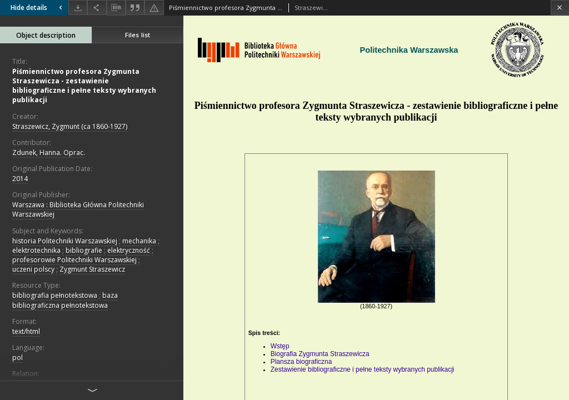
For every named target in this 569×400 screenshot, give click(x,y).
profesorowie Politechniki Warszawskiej (74, 259)
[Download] (77, 7)
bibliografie (84, 250)
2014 (20, 178)
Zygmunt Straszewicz (92, 269)
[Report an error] (153, 7)
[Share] (96, 7)
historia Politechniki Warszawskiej (64, 241)
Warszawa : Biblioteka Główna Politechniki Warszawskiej (78, 209)
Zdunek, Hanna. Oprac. (48, 152)
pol (17, 357)
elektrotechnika (36, 250)
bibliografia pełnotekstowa (54, 295)
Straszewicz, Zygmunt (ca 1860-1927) (69, 126)
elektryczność (128, 250)
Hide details (38, 7)
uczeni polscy (33, 269)
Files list (137, 35)
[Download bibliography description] (116, 8)
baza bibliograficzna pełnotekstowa (65, 300)
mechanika (139, 241)
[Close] (560, 7)
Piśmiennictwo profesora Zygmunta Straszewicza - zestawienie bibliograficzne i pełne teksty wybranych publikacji (84, 86)
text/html (26, 331)
